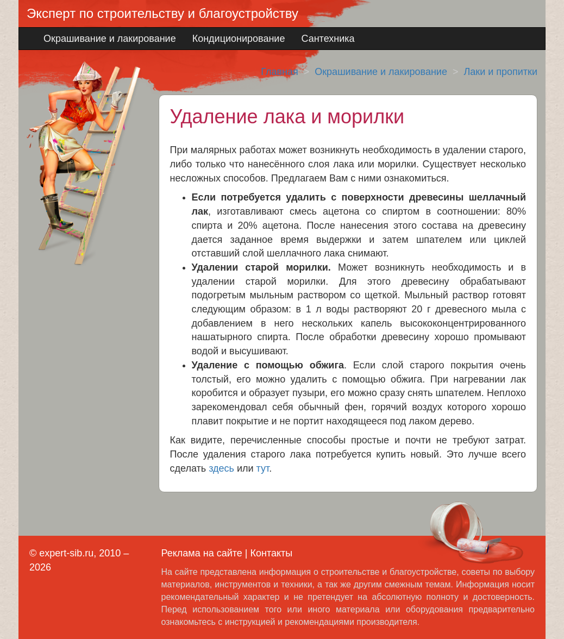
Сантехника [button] (327, 38)
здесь (221, 468)
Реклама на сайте (201, 553)
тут (263, 468)
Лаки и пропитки (500, 71)
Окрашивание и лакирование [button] (109, 38)
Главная (279, 71)
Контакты (271, 553)
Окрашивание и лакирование (381, 71)
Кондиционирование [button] (238, 38)
